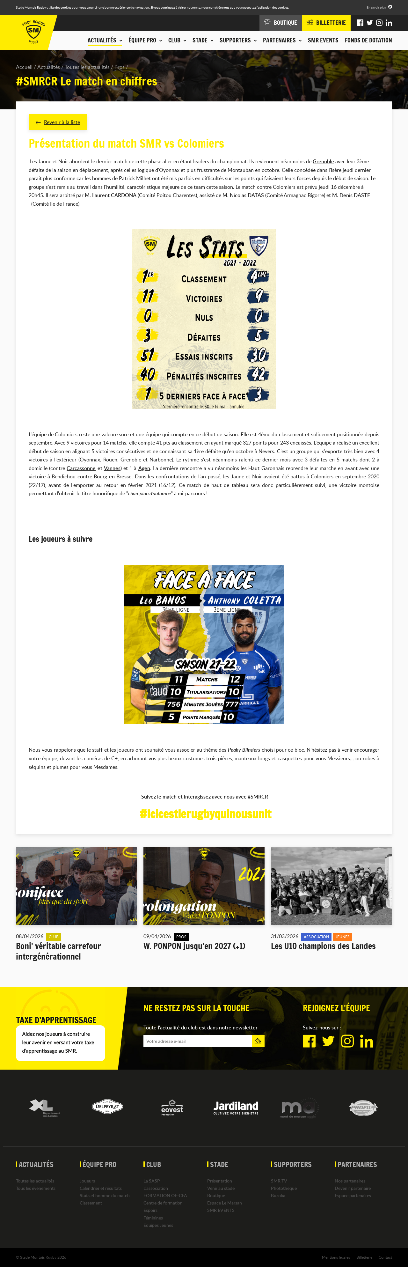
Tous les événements (35, 1188)
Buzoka (278, 1195)
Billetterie (364, 1257)
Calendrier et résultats (101, 1188)
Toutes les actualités (87, 66)
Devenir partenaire (353, 1188)
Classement (91, 1203)
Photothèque (284, 1188)
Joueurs (87, 1181)
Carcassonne (81, 468)
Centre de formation (163, 1203)
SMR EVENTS (323, 40)
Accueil (24, 66)
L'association (155, 1188)
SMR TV (279, 1181)
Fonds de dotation (368, 40)
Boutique (216, 1195)
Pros (119, 66)
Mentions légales (336, 1257)
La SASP (151, 1181)
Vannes (112, 468)
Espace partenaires (353, 1195)
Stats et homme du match (105, 1195)
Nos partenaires (350, 1181)
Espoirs (150, 1210)
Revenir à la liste (58, 122)
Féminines (153, 1218)
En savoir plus (376, 7)
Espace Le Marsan (224, 1203)
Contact (385, 1257)
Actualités (48, 66)
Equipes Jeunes (158, 1225)
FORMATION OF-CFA (165, 1195)
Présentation (219, 1181)
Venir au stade (221, 1188)
